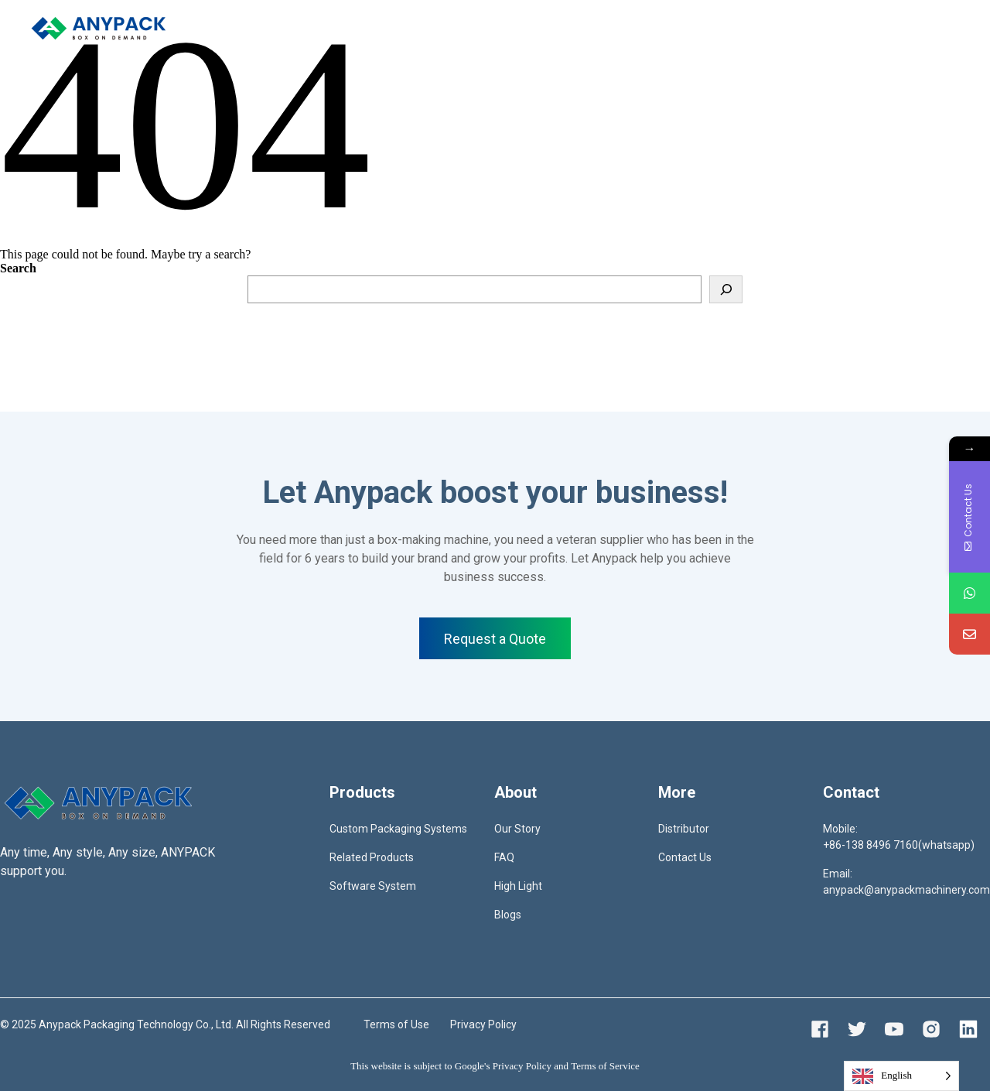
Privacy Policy (483, 1024)
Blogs (507, 914)
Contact (527, 27)
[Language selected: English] (901, 1076)
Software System (372, 886)
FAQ (504, 857)
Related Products (371, 857)
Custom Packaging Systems (398, 829)
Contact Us (685, 857)
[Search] (725, 289)
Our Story (517, 829)
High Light (518, 886)
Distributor (460, 27)
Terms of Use (396, 1024)
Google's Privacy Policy (503, 1066)
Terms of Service (605, 1066)
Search (18, 268)
